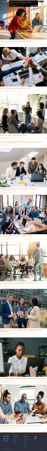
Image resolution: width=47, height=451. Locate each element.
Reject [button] (32, 5)
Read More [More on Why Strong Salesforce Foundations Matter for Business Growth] (46, 286)
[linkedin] (35, 438)
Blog (6, 44)
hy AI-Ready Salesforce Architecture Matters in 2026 (16, 236)
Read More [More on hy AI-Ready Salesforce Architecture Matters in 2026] (46, 239)
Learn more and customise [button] (13, 5)
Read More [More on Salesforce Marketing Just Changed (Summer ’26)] (46, 91)
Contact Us (15, 443)
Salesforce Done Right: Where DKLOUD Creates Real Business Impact (20, 142)
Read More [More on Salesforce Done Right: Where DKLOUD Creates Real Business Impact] (46, 145)
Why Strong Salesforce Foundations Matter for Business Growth (19, 283)
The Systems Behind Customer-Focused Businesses (15, 41)
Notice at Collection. (5, 441)
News (14, 439)
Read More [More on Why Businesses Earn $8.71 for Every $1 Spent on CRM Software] (46, 192)
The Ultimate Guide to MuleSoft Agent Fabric (13, 135)
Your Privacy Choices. (5, 440)
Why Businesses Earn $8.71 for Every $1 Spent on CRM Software (19, 189)
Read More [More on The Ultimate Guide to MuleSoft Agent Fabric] (46, 138)
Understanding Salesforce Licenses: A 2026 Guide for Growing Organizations (23, 378)
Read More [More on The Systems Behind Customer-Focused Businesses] (46, 44)
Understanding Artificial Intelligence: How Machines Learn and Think (20, 426)
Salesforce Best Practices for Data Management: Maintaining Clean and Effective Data (21, 330)
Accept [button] (35, 5)
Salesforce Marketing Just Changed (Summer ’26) (15, 88)
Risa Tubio (2, 44)
